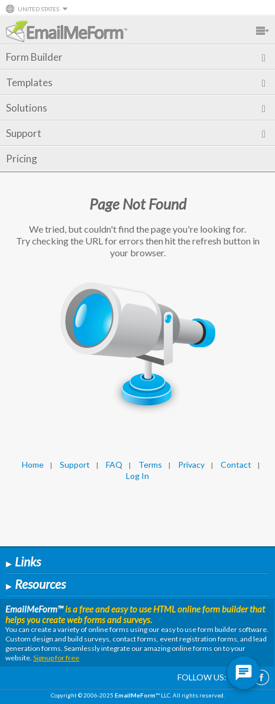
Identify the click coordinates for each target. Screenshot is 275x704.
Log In (137, 476)
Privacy (191, 464)
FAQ (114, 464)
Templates (136, 82)
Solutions (136, 108)
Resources (36, 583)
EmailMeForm (66, 31)
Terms (150, 464)
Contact (236, 464)
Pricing (21, 158)
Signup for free (56, 657)
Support (136, 133)
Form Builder (136, 57)
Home (33, 464)
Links (23, 561)
